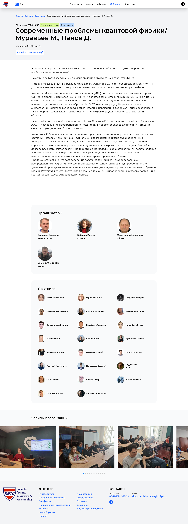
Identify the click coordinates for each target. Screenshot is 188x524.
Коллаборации (47, 512)
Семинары (40, 16)
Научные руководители (90, 508)
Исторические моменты (52, 497)
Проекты (82, 501)
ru (16, 4)
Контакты (44, 508)
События (29, 16)
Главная (19, 16)
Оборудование (85, 497)
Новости (43, 516)
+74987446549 (119, 496)
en (21, 4)
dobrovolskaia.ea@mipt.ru (150, 496)
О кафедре (45, 501)
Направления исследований (55, 505)
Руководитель (46, 494)
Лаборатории (84, 494)
